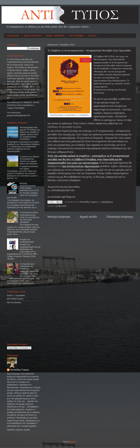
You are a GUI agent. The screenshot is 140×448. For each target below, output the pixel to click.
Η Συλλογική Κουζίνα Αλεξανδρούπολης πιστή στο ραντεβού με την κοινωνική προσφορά (30, 217)
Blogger (73, 442)
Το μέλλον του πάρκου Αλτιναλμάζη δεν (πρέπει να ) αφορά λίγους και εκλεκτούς (29, 160)
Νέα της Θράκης (14, 302)
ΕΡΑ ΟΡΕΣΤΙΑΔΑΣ (15, 299)
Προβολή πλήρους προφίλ (18, 430)
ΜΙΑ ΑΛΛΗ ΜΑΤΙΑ (32, 35)
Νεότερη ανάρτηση (58, 216)
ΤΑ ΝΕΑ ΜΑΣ (13, 35)
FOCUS (92, 35)
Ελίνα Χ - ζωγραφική (16, 295)
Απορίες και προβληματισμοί (27, 240)
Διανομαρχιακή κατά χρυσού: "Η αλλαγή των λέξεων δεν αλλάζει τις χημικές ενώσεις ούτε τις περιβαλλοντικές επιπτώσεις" (30, 133)
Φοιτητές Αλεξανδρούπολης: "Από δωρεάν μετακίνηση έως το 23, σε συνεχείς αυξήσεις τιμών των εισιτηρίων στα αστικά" (23, 190)
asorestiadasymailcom (61, 190)
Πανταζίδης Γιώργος (89, 202)
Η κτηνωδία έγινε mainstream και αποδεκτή (27, 266)
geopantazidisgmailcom (18, 115)
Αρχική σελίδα (88, 216)
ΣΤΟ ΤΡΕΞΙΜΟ (76, 35)
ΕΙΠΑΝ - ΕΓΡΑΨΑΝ (55, 35)
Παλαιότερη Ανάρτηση (119, 216)
